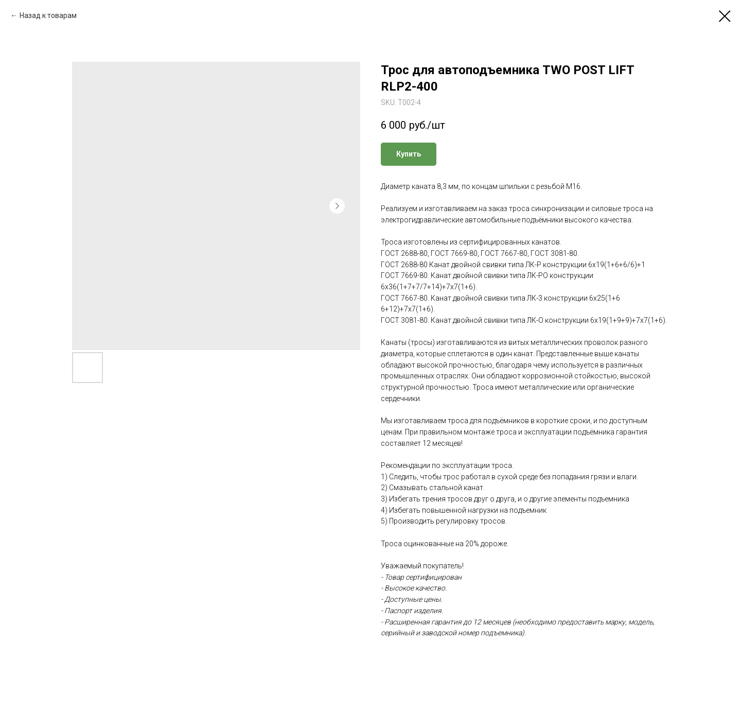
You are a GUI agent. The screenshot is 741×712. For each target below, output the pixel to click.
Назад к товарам (48, 15)
